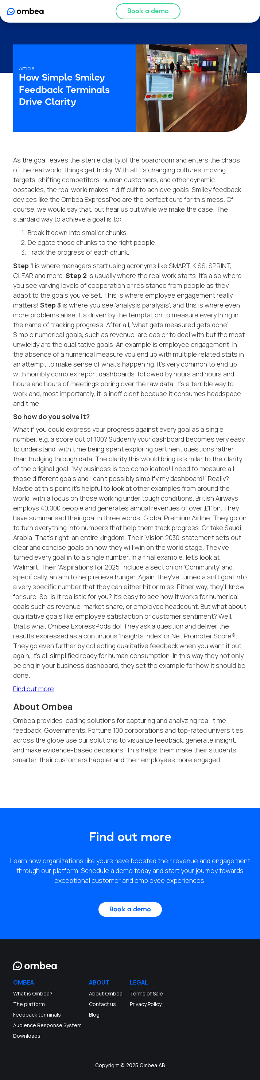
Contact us (102, 1004)
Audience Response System (47, 1025)
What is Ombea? (33, 993)
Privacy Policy (146, 1004)
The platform (29, 1004)
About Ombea (106, 993)
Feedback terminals (37, 1014)
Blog (94, 1014)
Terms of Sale (146, 993)
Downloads (26, 1035)
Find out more (33, 688)
